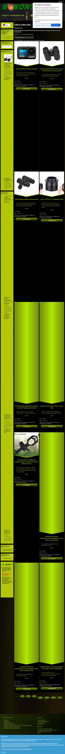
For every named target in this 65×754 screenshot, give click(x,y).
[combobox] (7, 46)
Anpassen (38, 25)
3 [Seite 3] (28, 696)
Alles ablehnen (46, 25)
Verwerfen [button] (3, 752)
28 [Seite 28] (40, 698)
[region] (47, 15)
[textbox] (7, 46)
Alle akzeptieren (55, 25)
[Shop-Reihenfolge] (24, 37)
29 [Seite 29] (46, 698)
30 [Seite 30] (53, 698)
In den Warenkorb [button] (26, 88)
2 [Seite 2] (22, 696)
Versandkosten (19, 83)
